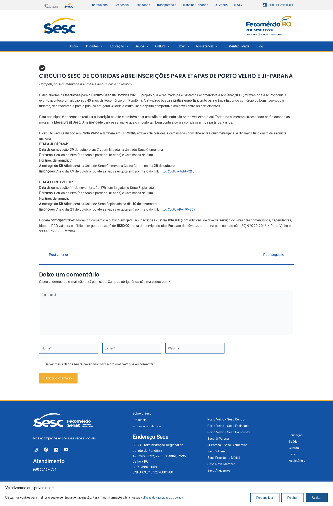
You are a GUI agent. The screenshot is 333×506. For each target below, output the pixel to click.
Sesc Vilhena (216, 451)
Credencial (122, 5)
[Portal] (278, 5)
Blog (259, 46)
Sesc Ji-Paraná (217, 438)
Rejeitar (292, 497)
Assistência (207, 46)
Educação (119, 46)
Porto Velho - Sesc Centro (225, 419)
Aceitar (317, 497)
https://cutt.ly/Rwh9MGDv (179, 209)
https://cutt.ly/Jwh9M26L (179, 171)
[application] (101, 46)
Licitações (143, 5)
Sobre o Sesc (143, 414)
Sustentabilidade (237, 46)
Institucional (99, 5)
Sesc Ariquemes (218, 470)
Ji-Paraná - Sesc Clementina (227, 445)
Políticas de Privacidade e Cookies (163, 497)
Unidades (94, 46)
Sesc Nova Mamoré (221, 464)
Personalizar (264, 497)
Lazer (182, 46)
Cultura (162, 46)
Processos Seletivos (148, 426)
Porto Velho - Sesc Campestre (229, 432)
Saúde (141, 46)
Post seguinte (274, 255)
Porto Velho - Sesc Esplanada (228, 426)
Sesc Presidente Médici (224, 458)
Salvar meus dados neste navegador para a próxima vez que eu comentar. (99, 368)
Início (74, 46)
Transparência (166, 5)
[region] (166, 494)
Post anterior (57, 255)
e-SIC (238, 5)
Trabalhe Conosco (195, 5)
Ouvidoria (221, 5)
